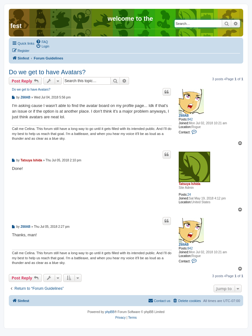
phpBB (110, 312)
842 (190, 119)
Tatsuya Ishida (189, 184)
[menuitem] (42, 41)
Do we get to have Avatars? (47, 72)
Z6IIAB (184, 115)
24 (189, 194)
